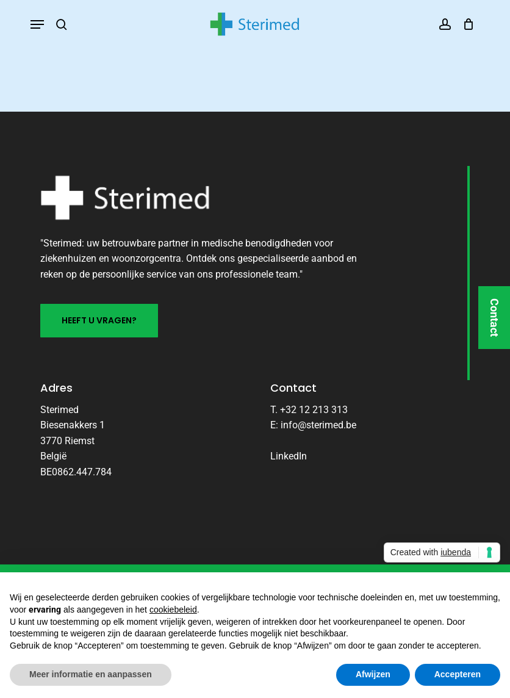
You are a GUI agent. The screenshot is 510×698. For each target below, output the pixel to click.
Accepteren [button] (457, 674)
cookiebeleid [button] (173, 609)
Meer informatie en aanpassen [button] (90, 674)
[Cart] (466, 24)
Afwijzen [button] (373, 674)
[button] (37, 24)
